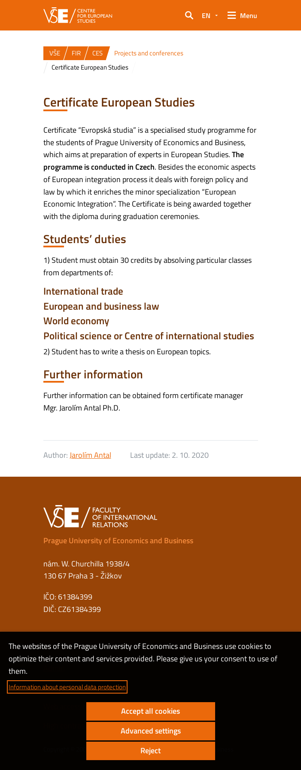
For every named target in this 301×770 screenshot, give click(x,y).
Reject (150, 750)
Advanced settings (151, 731)
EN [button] (206, 15)
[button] (189, 15)
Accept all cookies (150, 711)
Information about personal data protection (67, 687)
